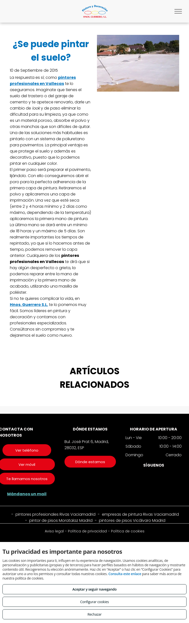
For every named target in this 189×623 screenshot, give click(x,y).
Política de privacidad (87, 531)
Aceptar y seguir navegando (94, 589)
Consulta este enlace (124, 573)
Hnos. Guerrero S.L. (29, 304)
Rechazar (94, 614)
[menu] (178, 11)
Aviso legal (54, 531)
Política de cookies (127, 531)
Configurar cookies (94, 601)
